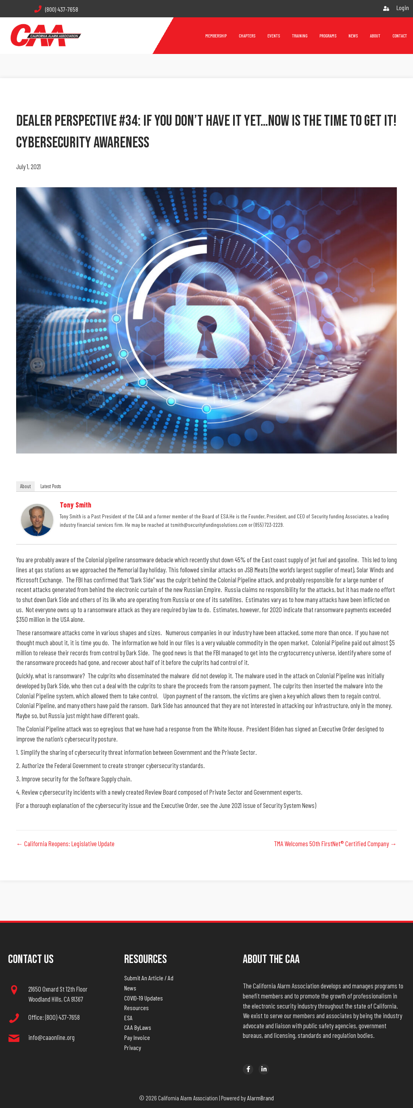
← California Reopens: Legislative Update (65, 843)
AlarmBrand (260, 1098)
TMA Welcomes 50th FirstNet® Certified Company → (335, 843)
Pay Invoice (137, 1037)
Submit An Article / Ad (148, 978)
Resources (136, 1007)
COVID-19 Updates (143, 998)
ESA (128, 1017)
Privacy (132, 1047)
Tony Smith (75, 504)
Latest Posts (50, 486)
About (25, 486)
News (130, 988)
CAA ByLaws (137, 1027)
